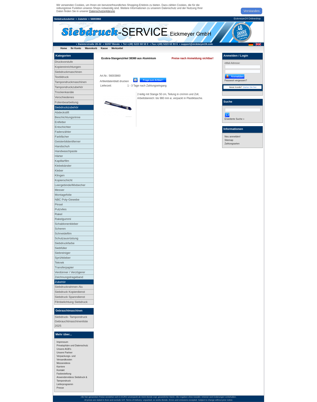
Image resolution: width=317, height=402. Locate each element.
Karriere (61, 366)
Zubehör (82, 19)
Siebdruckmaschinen (68, 72)
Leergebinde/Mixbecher (70, 185)
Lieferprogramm (65, 384)
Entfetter (60, 122)
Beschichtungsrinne (67, 117)
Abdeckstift (62, 112)
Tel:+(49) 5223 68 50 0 (135, 44)
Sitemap (229, 140)
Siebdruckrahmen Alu (69, 286)
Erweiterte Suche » (234, 119)
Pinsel (59, 204)
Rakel (58, 214)
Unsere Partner (64, 352)
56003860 (95, 19)
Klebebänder (63, 165)
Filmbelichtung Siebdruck (71, 302)
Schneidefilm (63, 233)
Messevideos (63, 363)
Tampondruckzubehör (69, 87)
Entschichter (63, 127)
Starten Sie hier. (250, 87)
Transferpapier (64, 267)
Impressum (62, 342)
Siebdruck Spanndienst (70, 297)
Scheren (60, 228)
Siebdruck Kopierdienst (70, 291)
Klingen (60, 175)
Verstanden (251, 11)
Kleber (59, 170)
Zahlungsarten (232, 143)
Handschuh (62, 146)
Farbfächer (62, 136)
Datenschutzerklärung (102, 11)
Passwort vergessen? (236, 80)
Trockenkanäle (64, 92)
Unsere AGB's (64, 349)
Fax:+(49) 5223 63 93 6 (165, 44)
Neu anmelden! (232, 136)
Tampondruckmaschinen (71, 82)
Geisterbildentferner (68, 141)
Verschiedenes (64, 97)
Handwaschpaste (66, 151)
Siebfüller (61, 248)
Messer (60, 190)
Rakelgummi (63, 219)
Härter (59, 156)
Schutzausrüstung (66, 238)
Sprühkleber (63, 257)
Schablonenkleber (66, 223)
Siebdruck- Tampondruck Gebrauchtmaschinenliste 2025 (71, 321)
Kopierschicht (63, 180)
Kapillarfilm (62, 160)
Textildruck (62, 77)
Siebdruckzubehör (64, 19)
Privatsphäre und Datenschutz (72, 345)
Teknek (59, 262)
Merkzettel (117, 48)
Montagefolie (63, 194)
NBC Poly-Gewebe (67, 199)
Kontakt (61, 370)
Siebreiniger (62, 252)
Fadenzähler (63, 131)
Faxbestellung (64, 373)
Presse (60, 387)
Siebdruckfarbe (65, 243)
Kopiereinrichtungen (68, 66)
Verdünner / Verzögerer (70, 272)
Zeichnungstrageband (69, 277)
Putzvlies (60, 209)
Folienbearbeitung (66, 102)
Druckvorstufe (64, 61)
